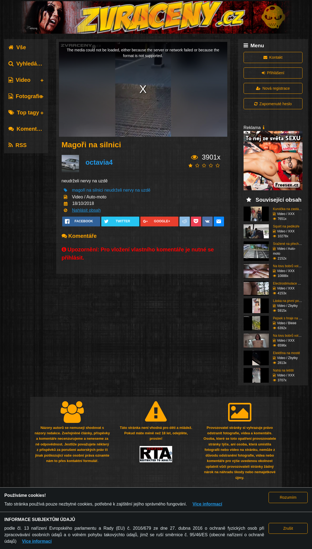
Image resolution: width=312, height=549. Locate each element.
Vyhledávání (28, 64)
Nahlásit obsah (86, 210)
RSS (17, 145)
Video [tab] (19, 80)
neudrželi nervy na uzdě (127, 190)
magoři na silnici (87, 190)
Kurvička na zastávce (288, 209)
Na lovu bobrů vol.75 (288, 336)
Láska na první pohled (289, 301)
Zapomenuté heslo (273, 104)
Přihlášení (273, 73)
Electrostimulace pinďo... (290, 283)
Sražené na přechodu (288, 244)
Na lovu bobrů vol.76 (288, 266)
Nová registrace (273, 88)
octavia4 (99, 162)
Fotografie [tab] (25, 96)
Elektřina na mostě (286, 353)
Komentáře (26, 129)
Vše (17, 47)
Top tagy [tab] (23, 113)
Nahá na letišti (283, 370)
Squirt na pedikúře (286, 226)
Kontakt (272, 57)
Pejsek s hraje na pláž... (290, 318)
